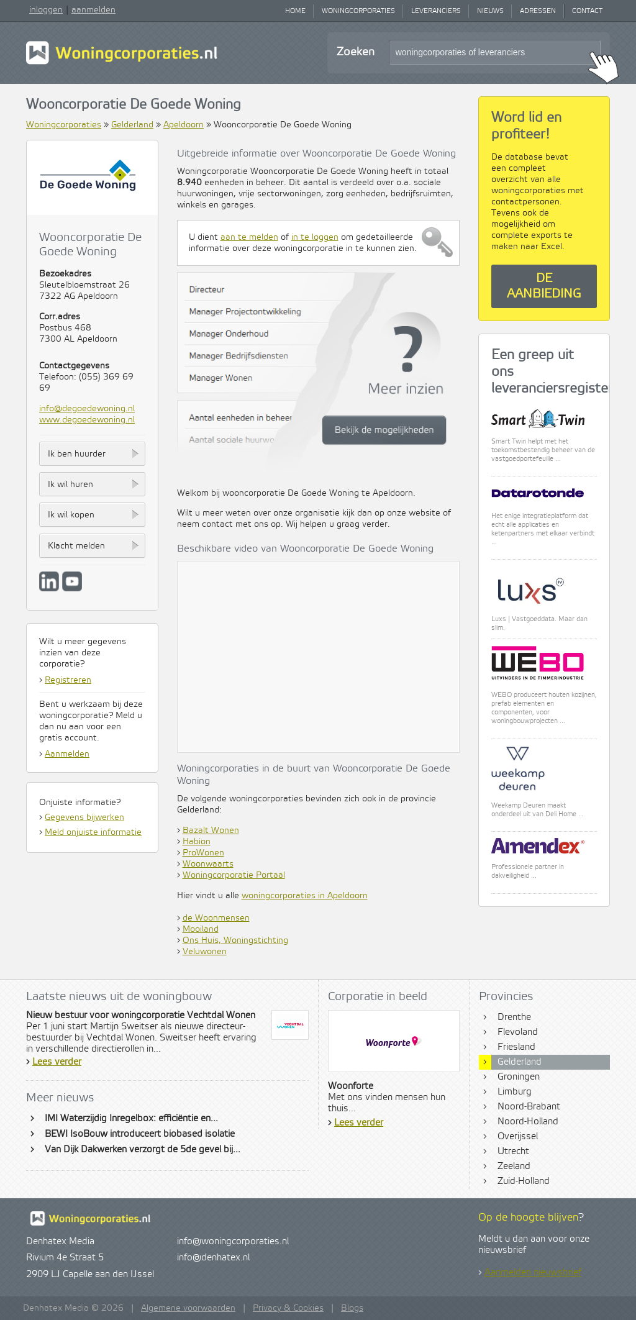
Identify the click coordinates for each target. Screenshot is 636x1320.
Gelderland (132, 124)
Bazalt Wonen (211, 830)
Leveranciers (436, 11)
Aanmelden (67, 754)
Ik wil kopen (71, 515)
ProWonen (203, 852)
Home (295, 11)
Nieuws (490, 11)
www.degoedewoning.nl (87, 420)
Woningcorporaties (358, 11)
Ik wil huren (70, 484)
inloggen (46, 10)
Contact (587, 11)
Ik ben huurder (77, 454)
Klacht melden (76, 546)
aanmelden (93, 10)
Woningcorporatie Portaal (234, 875)
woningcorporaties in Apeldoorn (305, 895)
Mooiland (201, 929)
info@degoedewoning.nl (87, 408)
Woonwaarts (208, 864)
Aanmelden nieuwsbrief (532, 1272)
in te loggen (314, 237)
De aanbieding (544, 286)
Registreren (68, 680)
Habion (197, 841)
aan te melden (249, 237)
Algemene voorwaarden (188, 1308)
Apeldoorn (183, 124)
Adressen (538, 11)
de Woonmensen (216, 918)
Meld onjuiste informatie (93, 832)
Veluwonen (205, 951)
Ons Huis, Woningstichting (235, 940)
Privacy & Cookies (288, 1308)
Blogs (352, 1308)
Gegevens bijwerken (84, 817)
